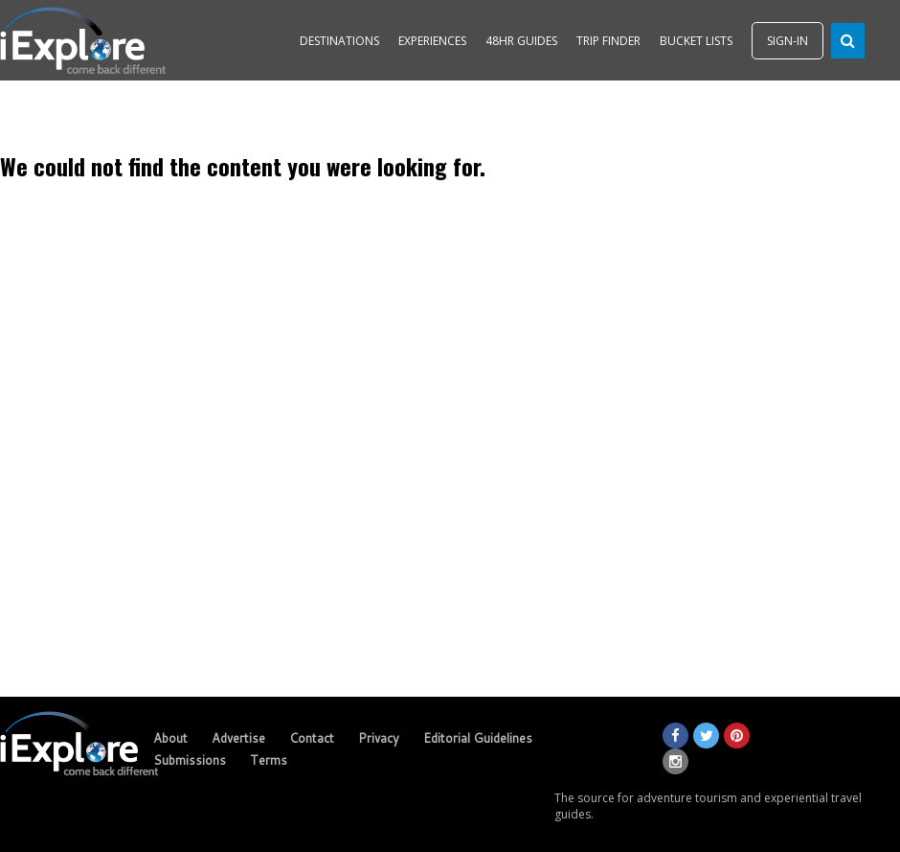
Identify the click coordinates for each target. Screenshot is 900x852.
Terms (268, 760)
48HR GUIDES (521, 41)
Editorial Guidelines (477, 738)
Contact (311, 738)
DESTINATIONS (339, 41)
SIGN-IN (787, 41)
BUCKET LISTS (696, 41)
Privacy (378, 738)
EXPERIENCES (432, 41)
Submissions (189, 760)
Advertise (238, 738)
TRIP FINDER (608, 41)
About (170, 738)
